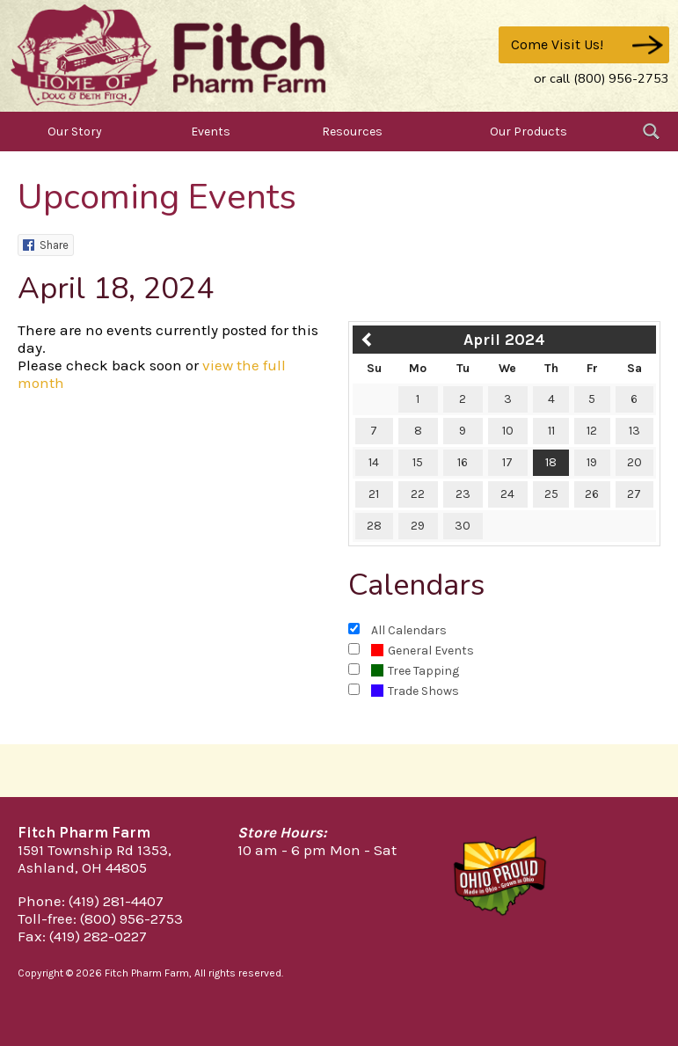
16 (462, 462)
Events (210, 131)
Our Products (528, 131)
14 (373, 462)
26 (592, 493)
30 (462, 525)
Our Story (74, 131)
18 (551, 462)
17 (507, 462)
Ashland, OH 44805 (82, 867)
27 (634, 493)
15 (417, 462)
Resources (352, 131)
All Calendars (409, 630)
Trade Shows (415, 691)
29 (418, 525)
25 (551, 493)
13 (634, 430)
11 (551, 430)
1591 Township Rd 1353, (94, 850)
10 (508, 430)
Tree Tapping (415, 670)
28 (374, 525)
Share (46, 245)
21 (373, 493)
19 (592, 462)
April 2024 (504, 339)
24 (507, 493)
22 (418, 493)
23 (463, 493)
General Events (422, 650)
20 (634, 462)
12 (592, 430)
